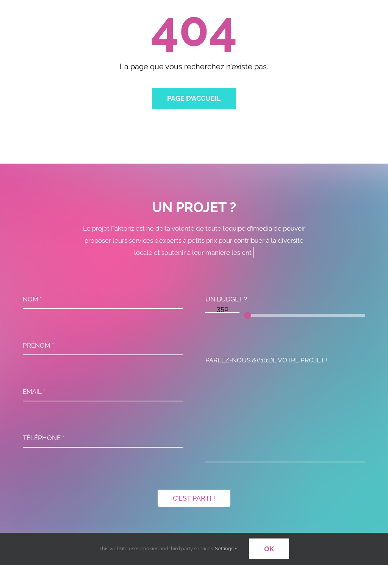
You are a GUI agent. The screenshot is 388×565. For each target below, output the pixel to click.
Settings (226, 548)
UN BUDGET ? (226, 301)
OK (269, 549)
